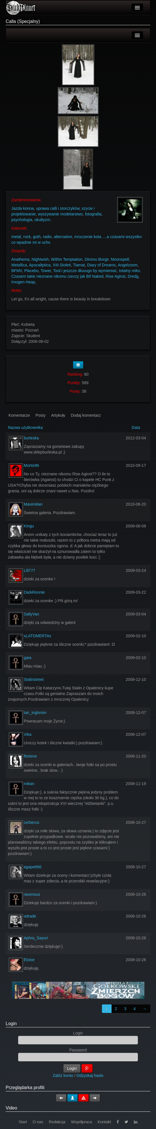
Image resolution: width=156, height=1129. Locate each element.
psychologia (21, 219)
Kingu (29, 526)
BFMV (16, 270)
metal (16, 236)
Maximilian (33, 504)
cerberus (31, 822)
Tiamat (79, 265)
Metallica (19, 265)
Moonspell (120, 259)
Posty (40, 415)
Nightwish (40, 259)
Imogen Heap (23, 282)
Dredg (133, 276)
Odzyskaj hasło (89, 1075)
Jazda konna (22, 208)
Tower (46, 270)
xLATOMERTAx (37, 636)
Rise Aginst (115, 276)
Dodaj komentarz (86, 415)
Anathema (20, 259)
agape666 (32, 867)
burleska (31, 438)
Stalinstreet (34, 679)
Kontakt (104, 1122)
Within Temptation (66, 259)
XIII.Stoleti (62, 265)
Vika (27, 734)
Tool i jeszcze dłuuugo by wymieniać (85, 270)
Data (136, 427)
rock (27, 236)
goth (36, 236)
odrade (30, 916)
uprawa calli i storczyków (57, 208)
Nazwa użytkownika (25, 427)
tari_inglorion (35, 712)
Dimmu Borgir (97, 259)
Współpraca (81, 1122)
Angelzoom (128, 265)
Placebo (31, 270)
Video (11, 1108)
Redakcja (57, 1122)
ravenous (32, 894)
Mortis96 (31, 465)
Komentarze (19, 415)
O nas (38, 1122)
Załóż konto (63, 1075)
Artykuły (58, 415)
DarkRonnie (34, 592)
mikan (29, 783)
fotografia (93, 214)
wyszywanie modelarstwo (60, 214)
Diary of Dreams (101, 265)
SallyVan (31, 614)
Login (11, 1023)
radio (47, 236)
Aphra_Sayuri (36, 938)
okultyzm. (43, 219)
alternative (63, 236)
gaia (27, 657)
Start (23, 1122)
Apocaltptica (39, 265)
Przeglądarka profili (25, 1087)
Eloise (29, 959)
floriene (30, 756)
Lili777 (29, 570)
